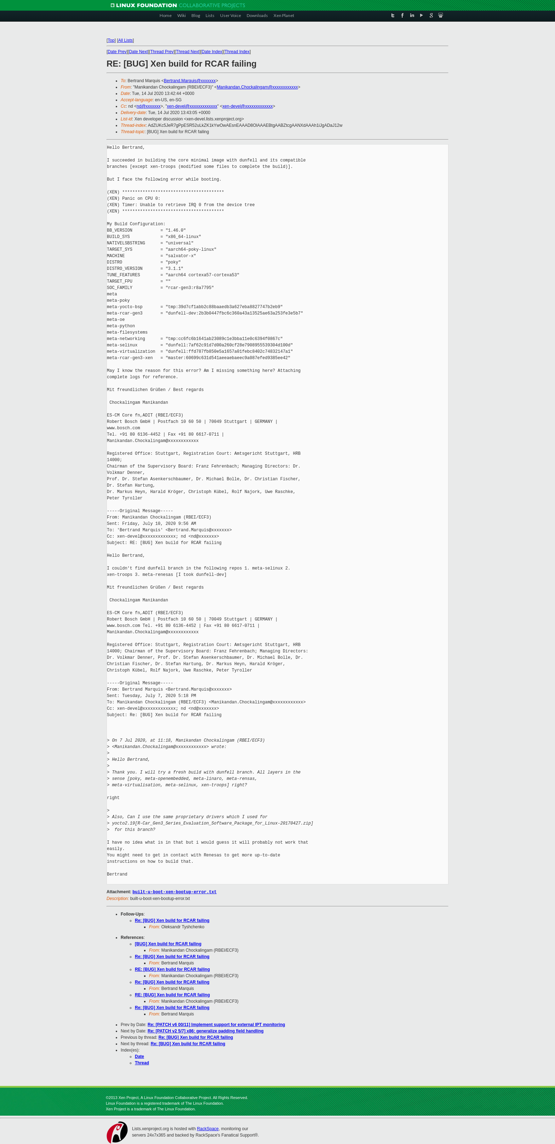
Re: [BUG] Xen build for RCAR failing (172, 920)
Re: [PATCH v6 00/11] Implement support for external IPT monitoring (216, 1024)
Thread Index (237, 51)
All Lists (125, 40)
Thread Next (187, 51)
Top (111, 40)
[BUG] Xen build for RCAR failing (168, 943)
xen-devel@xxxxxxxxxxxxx (192, 106)
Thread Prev (161, 51)
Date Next (138, 51)
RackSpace (207, 1128)
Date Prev (117, 51)
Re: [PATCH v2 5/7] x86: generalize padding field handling (206, 1030)
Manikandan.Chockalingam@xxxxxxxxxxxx (257, 87)
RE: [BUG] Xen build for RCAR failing (172, 969)
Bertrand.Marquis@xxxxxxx (190, 80)
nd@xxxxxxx (149, 106)
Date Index (212, 51)
